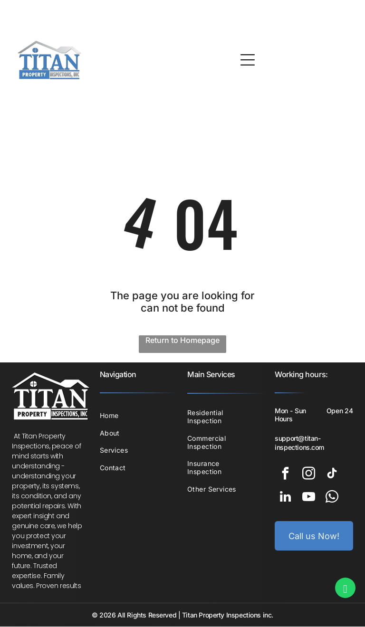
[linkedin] (285, 498)
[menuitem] (139, 416)
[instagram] (308, 475)
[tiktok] (331, 475)
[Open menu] (247, 60)
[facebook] (285, 475)
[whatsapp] (331, 498)
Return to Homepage (182, 340)
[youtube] (308, 498)
